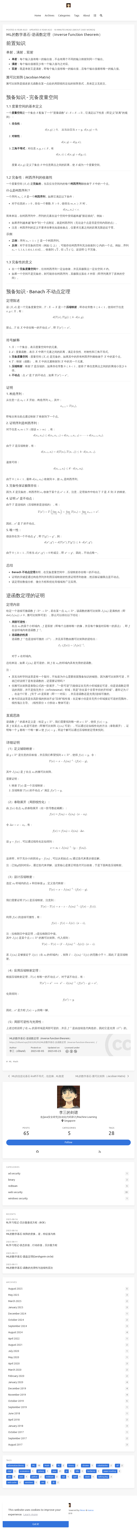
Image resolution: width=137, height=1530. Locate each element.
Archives (49, 15)
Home (38, 15)
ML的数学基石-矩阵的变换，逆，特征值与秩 (30, 1233)
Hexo (82, 1510)
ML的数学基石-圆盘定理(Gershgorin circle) (29, 1256)
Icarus (90, 1510)
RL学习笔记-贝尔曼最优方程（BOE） (26, 1222)
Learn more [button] (30, 1514)
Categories (64, 15)
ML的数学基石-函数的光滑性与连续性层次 (29, 1267)
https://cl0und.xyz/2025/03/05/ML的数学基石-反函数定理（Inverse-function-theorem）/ (53, 1042)
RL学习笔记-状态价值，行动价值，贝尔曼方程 (31, 1245)
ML (10, 1061)
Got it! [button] (35, 1524)
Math (15, 1061)
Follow (68, 1142)
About (86, 15)
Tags (76, 15)
